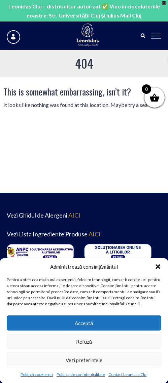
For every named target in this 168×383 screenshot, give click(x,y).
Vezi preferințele (84, 360)
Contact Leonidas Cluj (127, 374)
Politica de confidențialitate (81, 374)
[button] (158, 266)
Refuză (84, 342)
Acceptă (84, 323)
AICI (74, 215)
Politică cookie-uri (37, 374)
